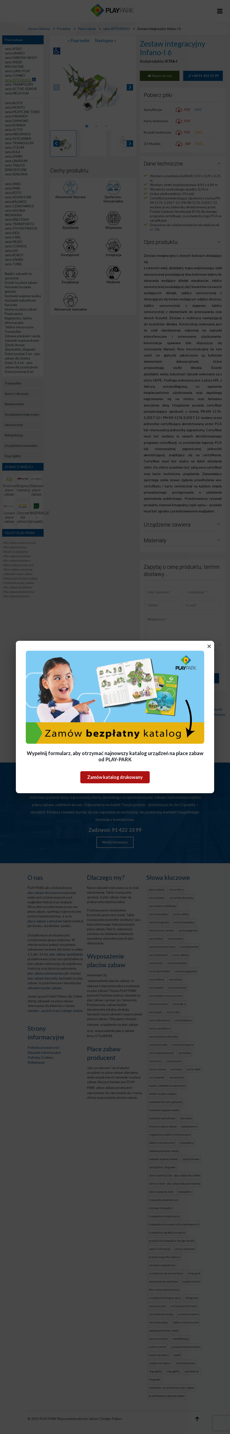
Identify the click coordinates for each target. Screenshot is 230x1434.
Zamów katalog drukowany (115, 777)
